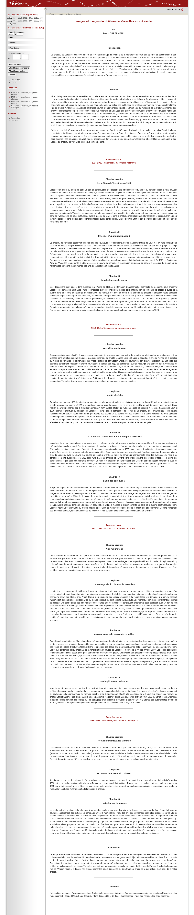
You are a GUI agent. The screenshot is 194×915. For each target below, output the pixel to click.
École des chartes (57, 14)
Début (10, 56)
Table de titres (15, 65)
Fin (9, 59)
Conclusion (15, 118)
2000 (14, 24)
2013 (20, 18)
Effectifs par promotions (19, 68)
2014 (14, 18)
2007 (14, 21)
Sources (14, 82)
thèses (71, 14)
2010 (36, 18)
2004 (31, 21)
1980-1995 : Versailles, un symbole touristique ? (24, 107)
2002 (41, 21)
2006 (20, 21)
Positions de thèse (16, 15)
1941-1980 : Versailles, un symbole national (24, 102)
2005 (25, 21)
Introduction (15, 80)
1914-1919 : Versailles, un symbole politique (24, 94)
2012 (25, 18)
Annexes (12, 113)
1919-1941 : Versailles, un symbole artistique (24, 98)
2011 (31, 18)
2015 (9, 18)
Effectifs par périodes (18, 71)
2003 (36, 21)
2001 (9, 24)
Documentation (173, 9)
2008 (9, 21)
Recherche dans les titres (19, 28)
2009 (41, 18)
